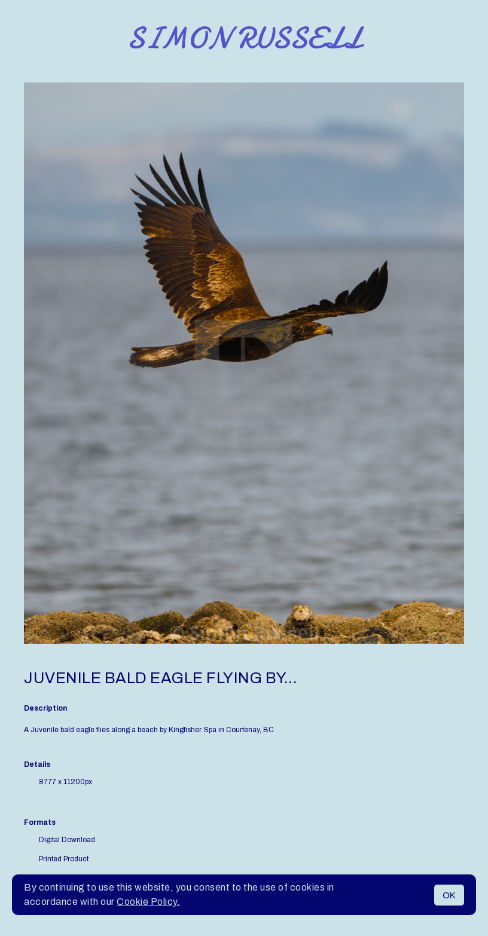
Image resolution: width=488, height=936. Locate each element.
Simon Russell (244, 38)
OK (449, 895)
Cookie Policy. (148, 902)
